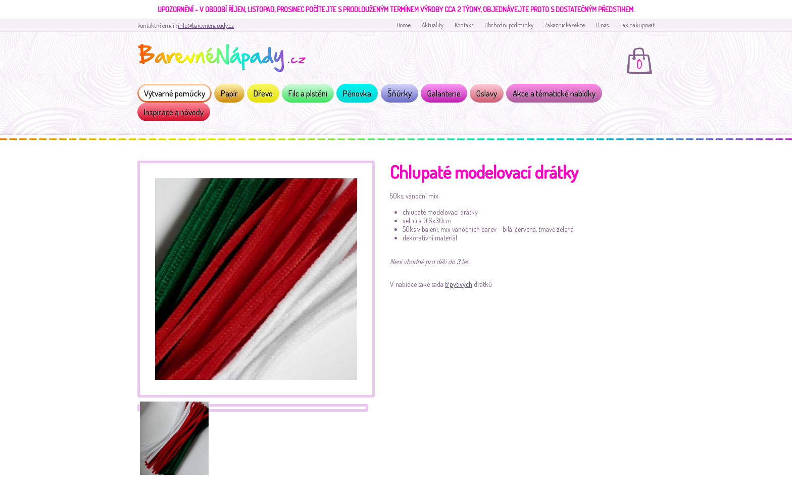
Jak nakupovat (637, 25)
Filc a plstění (307, 93)
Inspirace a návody (174, 112)
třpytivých (458, 284)
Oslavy (486, 93)
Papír (229, 93)
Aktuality (432, 25)
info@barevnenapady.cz (206, 25)
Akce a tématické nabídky (554, 93)
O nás (602, 25)
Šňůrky (399, 93)
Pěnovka (357, 93)
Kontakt (464, 25)
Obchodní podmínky (508, 25)
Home (404, 25)
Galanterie (444, 93)
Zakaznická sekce (564, 25)
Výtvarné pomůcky (174, 93)
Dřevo (263, 93)
